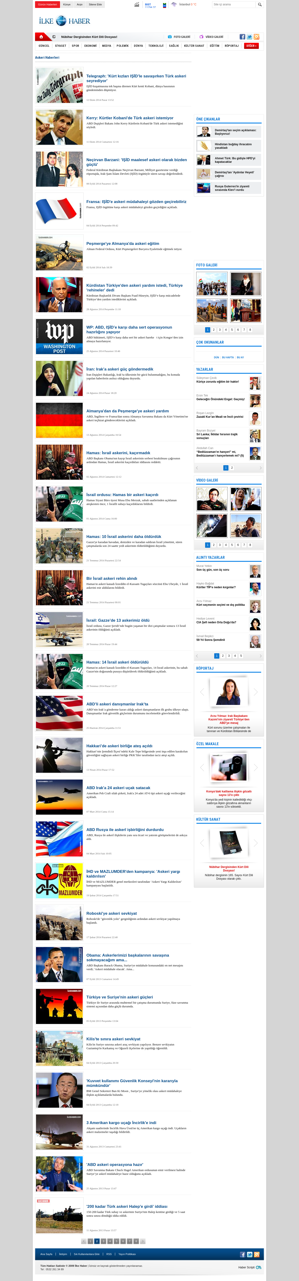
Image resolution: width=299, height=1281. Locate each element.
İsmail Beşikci (222, 638)
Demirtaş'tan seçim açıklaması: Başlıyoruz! (235, 132)
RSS (109, 1254)
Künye (67, 4)
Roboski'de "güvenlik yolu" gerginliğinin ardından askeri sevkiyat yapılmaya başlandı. (137, 917)
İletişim (63, 1254)
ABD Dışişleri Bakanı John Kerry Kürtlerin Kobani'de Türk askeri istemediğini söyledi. (137, 122)
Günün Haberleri (47, 4)
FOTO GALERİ (206, 265)
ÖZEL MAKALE (207, 744)
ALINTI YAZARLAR (210, 557)
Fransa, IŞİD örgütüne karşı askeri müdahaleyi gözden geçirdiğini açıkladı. (137, 204)
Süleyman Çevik (222, 380)
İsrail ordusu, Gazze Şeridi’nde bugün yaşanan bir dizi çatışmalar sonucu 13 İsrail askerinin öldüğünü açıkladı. (137, 624)
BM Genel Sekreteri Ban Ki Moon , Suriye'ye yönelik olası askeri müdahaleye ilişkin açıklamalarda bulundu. (137, 1087)
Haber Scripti (246, 1267)
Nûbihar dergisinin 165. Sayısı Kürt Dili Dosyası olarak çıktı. (229, 872)
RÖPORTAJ (205, 668)
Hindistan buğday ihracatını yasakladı (233, 146)
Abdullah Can (222, 451)
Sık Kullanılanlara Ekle (87, 1254)
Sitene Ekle (95, 4)
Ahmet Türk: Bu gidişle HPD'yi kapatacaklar (235, 160)
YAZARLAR (204, 369)
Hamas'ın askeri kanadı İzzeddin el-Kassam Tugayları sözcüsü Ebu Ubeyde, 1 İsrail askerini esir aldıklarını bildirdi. (137, 582)
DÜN (216, 357)
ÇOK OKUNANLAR (210, 342)
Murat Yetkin (222, 568)
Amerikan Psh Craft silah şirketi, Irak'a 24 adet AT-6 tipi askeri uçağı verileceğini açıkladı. (137, 792)
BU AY (240, 357)
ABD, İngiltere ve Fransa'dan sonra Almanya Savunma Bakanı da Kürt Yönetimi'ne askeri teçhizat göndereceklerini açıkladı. (137, 415)
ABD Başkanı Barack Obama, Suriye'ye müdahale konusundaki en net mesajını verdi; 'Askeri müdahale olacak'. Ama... (137, 962)
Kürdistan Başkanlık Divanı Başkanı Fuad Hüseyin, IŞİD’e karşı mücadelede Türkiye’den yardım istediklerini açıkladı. (137, 292)
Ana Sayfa (46, 1254)
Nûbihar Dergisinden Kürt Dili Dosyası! (89, 37)
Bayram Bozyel (222, 434)
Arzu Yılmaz (222, 603)
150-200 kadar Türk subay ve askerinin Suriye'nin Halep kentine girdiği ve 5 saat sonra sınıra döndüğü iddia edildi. (137, 1210)
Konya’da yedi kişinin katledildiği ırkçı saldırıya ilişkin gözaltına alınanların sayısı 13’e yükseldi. (229, 799)
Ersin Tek (222, 397)
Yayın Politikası (127, 1254)
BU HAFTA (228, 357)
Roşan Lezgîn (222, 415)
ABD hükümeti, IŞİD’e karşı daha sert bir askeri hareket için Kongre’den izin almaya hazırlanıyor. (137, 334)
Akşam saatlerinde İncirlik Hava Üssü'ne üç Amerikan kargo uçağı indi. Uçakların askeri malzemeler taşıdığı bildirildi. (137, 1127)
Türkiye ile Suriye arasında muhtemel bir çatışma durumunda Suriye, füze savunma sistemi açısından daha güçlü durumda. (137, 1001)
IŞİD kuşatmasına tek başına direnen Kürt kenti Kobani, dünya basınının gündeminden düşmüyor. (137, 83)
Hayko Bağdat (222, 585)
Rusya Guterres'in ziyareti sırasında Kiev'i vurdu (232, 188)
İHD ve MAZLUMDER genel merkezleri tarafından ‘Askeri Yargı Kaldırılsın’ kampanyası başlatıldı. (137, 878)
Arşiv (79, 4)
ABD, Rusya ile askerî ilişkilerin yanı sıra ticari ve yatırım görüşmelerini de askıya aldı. (137, 834)
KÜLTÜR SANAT (208, 819)
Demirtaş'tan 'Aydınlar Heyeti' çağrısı (234, 174)
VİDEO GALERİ (207, 480)
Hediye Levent (222, 620)
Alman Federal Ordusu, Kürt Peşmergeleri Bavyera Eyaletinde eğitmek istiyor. (137, 246)
